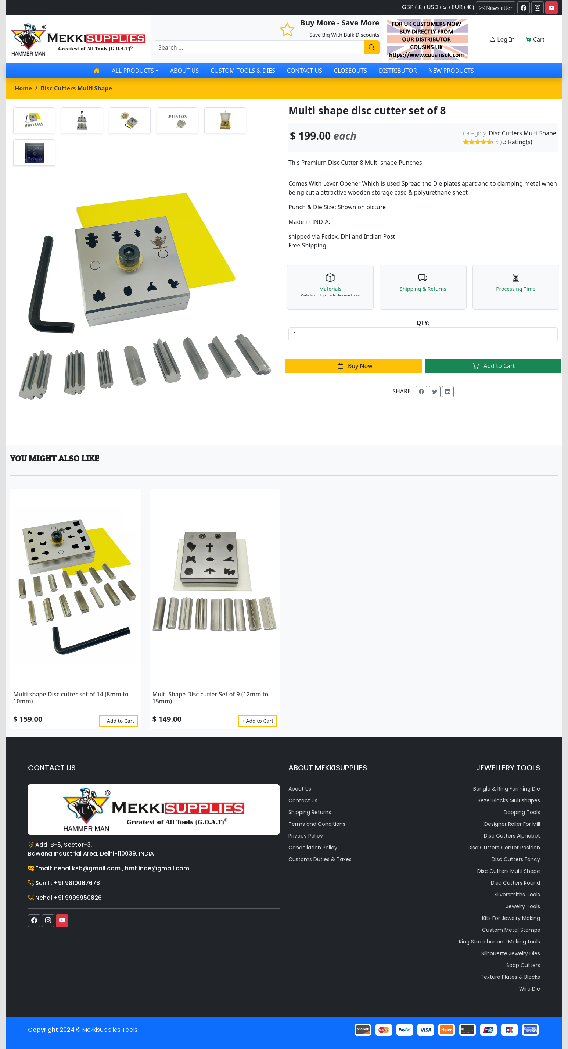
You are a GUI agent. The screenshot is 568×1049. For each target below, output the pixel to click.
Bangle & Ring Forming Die (506, 788)
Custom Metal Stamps (511, 930)
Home (23, 88)
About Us (184, 71)
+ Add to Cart (118, 720)
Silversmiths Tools (517, 894)
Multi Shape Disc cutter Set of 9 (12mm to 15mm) (210, 697)
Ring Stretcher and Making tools (499, 941)
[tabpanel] (145, 304)
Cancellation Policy (312, 847)
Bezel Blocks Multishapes (509, 800)
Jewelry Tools (523, 906)
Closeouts (350, 71)
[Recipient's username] (259, 47)
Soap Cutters (523, 965)
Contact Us (304, 71)
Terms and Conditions (316, 824)
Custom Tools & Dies (243, 71)
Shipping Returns (309, 812)
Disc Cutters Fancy (516, 859)
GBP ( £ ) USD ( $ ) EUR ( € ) (438, 7)
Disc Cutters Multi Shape (76, 88)
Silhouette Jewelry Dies (510, 953)
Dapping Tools (522, 812)
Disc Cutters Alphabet (512, 835)
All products (133, 71)
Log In (502, 39)
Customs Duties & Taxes (320, 859)
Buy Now (354, 366)
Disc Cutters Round (515, 882)
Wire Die (529, 988)
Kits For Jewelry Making (511, 918)
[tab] (34, 120)
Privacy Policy (305, 835)
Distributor (398, 71)
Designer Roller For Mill (512, 824)
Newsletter (496, 8)
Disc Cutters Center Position (504, 847)
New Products (451, 71)
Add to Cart (492, 366)
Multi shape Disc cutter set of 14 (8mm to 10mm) (71, 697)
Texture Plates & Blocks (510, 977)
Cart (535, 39)
